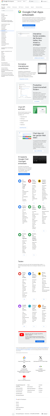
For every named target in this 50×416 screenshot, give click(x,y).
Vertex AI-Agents (24, 206)
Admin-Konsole (30, 386)
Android (17, 402)
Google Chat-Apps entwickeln (32, 13)
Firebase (17, 405)
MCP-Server (21, 7)
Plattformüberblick (19, 388)
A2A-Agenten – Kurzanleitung (44, 207)
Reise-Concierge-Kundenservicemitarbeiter (34, 182)
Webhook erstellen (44, 299)
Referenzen (14, 7)
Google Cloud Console (31, 390)
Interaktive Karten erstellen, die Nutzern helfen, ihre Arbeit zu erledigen (39, 39)
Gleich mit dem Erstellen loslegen (25, 299)
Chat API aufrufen (21, 108)
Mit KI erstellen (35, 299)
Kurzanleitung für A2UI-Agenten (24, 236)
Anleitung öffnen (35, 203)
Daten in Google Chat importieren (34, 308)
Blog (39, 386)
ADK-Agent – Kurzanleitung (34, 207)
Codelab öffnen (25, 203)
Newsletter (40, 388)
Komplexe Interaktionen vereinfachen (23, 66)
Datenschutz (27, 413)
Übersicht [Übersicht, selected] (3, 7)
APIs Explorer (29, 392)
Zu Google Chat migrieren (35, 326)
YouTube (40, 392)
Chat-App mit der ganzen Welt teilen (39, 135)
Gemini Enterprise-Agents (44, 182)
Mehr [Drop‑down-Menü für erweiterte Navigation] (24, 1)
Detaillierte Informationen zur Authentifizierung (24, 308)
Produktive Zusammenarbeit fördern (39, 87)
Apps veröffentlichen (38, 150)
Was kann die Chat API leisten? (29, 27)
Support (32, 7)
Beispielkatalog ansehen (24, 174)
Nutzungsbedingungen (20, 395)
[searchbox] (7, 10)
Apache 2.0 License (31, 348)
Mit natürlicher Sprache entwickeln (34, 275)
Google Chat (4, 4)
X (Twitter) (40, 390)
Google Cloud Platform (20, 407)
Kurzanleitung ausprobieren (29, 25)
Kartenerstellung (39, 7)
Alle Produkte (18, 409)
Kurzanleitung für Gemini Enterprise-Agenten (34, 237)
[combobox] (34, 1)
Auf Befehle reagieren (44, 307)
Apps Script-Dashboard (31, 388)
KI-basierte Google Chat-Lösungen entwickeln (23, 160)
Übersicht (19, 1)
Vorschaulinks (37, 101)
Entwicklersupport (19, 393)
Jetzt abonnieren (40, 341)
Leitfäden (8, 7)
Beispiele (27, 7)
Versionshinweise (19, 391)
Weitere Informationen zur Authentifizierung (25, 326)
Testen (20, 261)
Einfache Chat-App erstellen (24, 275)
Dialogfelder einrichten (24, 79)
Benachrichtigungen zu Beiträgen (44, 274)
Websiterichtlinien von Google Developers (24, 349)
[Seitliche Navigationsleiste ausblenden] (13, 414)
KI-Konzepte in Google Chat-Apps (24, 184)
